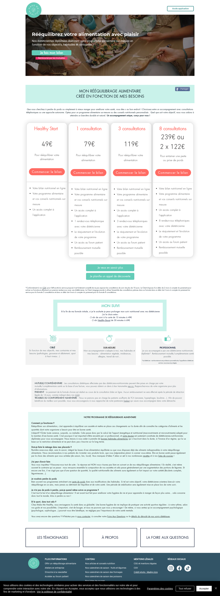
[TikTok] (187, 568)
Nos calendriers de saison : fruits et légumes (105, 568)
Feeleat (127, 400)
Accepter (204, 588)
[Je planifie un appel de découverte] (110, 276)
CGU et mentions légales (145, 563)
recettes (146, 455)
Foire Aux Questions (116, 516)
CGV (44, 287)
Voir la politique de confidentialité (54, 591)
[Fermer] (216, 588)
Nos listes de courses (95, 581)
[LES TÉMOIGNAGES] (53, 537)
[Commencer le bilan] (47, 171)
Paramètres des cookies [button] (160, 588)
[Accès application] (180, 8)
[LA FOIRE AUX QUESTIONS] (167, 537)
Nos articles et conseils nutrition (100, 563)
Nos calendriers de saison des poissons (103, 576)
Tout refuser (185, 588)
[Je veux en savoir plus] (110, 267)
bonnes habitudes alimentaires (114, 438)
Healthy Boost (104, 320)
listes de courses (165, 455)
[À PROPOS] (110, 537)
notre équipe (128, 435)
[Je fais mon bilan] (51, 52)
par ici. (131, 386)
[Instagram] (170, 568)
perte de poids (78, 481)
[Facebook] (179, 568)
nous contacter (83, 516)
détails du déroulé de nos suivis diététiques (150, 516)
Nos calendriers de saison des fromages (103, 572)
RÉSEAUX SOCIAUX (177, 559)
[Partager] (182, 89)
